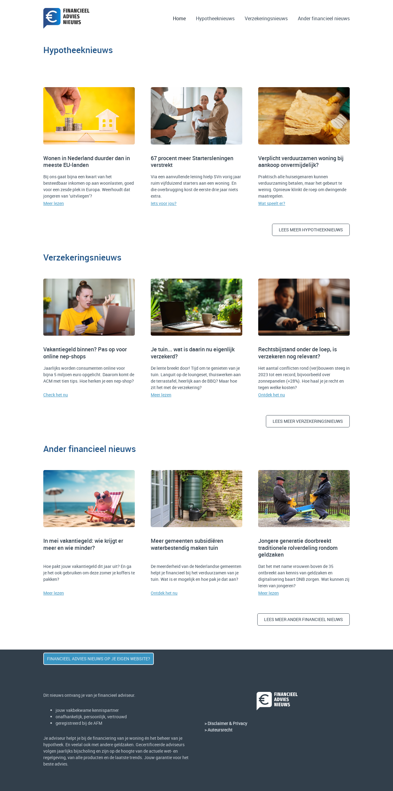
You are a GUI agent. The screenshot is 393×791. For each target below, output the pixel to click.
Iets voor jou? (164, 203)
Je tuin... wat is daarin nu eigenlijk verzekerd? (193, 352)
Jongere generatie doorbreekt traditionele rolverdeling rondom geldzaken (298, 547)
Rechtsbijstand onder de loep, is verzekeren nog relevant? (297, 352)
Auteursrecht (220, 730)
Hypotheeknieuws (215, 18)
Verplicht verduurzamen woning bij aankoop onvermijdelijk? (301, 161)
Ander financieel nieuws (324, 18)
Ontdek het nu (271, 395)
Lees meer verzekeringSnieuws (308, 421)
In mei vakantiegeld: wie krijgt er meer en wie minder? (83, 544)
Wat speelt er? (271, 203)
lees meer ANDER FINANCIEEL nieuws (303, 619)
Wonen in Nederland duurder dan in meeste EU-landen (86, 161)
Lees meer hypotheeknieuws (311, 230)
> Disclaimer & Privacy (225, 723)
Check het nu (55, 395)
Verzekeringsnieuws (266, 18)
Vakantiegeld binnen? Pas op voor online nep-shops (85, 352)
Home (179, 18)
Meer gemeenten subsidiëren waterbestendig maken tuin (187, 544)
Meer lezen (53, 203)
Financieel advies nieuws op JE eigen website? (98, 659)
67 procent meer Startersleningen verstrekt (192, 161)
